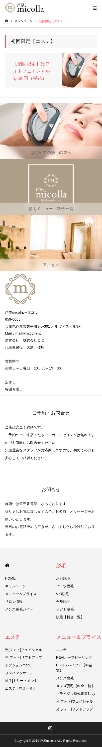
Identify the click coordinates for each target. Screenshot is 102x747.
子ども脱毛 (65, 609)
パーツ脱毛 (65, 586)
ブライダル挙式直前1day (75, 694)
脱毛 (61, 566)
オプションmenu (18, 665)
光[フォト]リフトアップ (23, 657)
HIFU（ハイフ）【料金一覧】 (76, 667)
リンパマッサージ (19, 673)
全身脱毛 (63, 602)
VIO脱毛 (62, 594)
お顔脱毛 (63, 578)
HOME (7, 565)
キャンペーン (15, 586)
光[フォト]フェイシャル (23, 650)
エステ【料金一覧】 (21, 688)
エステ (12, 637)
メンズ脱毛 (65, 678)
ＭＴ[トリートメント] (22, 681)
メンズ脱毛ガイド (19, 609)
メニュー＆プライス (21, 594)
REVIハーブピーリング (74, 657)
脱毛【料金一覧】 (70, 617)
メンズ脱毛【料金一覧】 (75, 686)
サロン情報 (14, 602)
